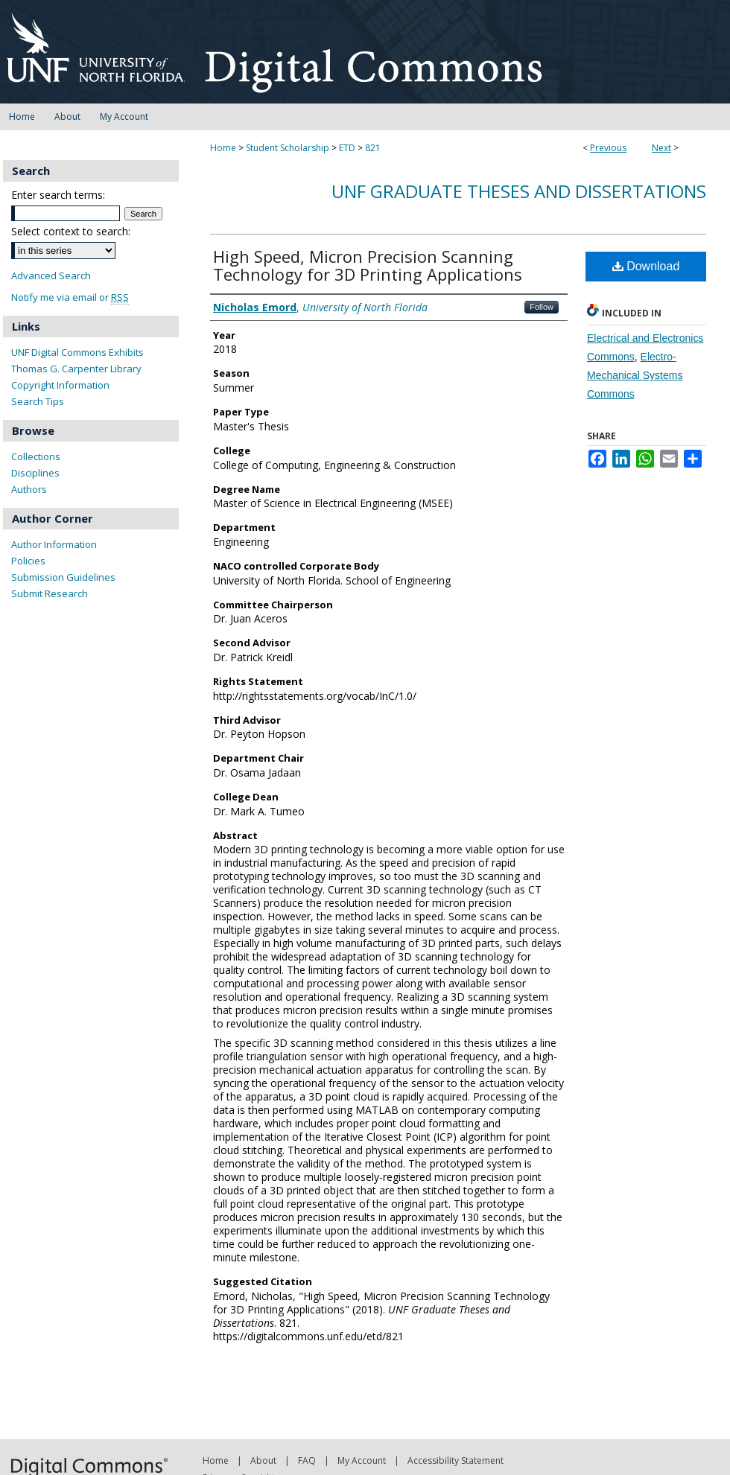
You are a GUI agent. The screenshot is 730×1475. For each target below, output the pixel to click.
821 (373, 147)
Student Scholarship (287, 147)
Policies (28, 560)
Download (646, 266)
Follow (541, 306)
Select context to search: (70, 231)
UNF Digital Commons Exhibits (77, 352)
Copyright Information (60, 385)
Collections (35, 456)
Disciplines (35, 473)
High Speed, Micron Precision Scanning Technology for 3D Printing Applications (367, 265)
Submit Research (49, 593)
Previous (608, 147)
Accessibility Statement (455, 1460)
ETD (347, 147)
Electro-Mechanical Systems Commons (634, 375)
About (263, 1460)
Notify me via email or (70, 297)
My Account (361, 1460)
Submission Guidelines (63, 577)
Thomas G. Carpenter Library (76, 368)
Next (661, 147)
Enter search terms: (58, 195)
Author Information (54, 544)
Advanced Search (51, 275)
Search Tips (37, 401)
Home (223, 147)
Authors (29, 489)
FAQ (307, 1460)
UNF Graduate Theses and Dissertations (518, 191)
